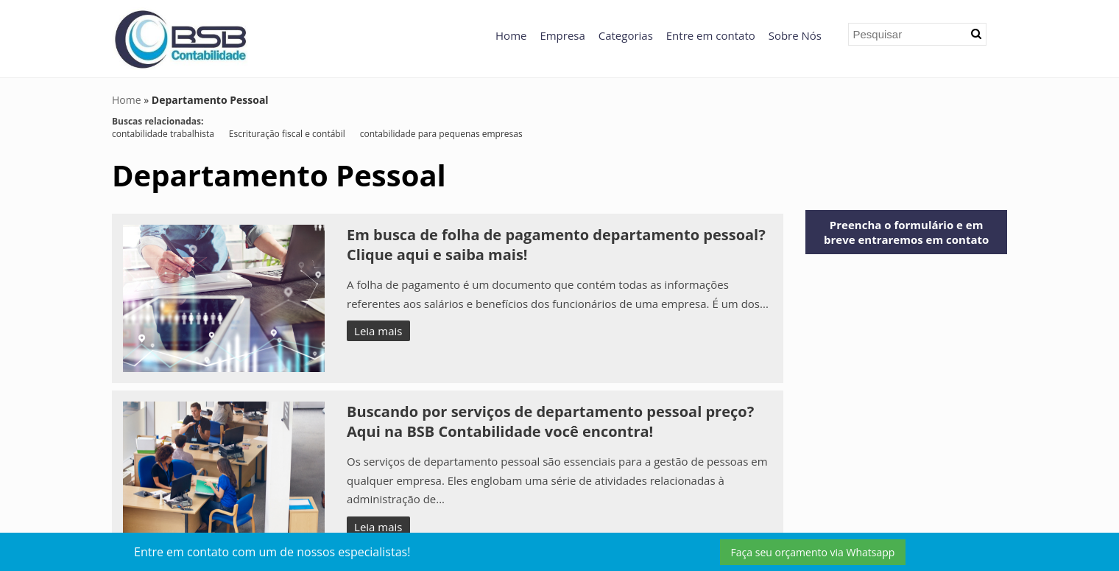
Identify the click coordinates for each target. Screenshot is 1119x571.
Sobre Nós (795, 35)
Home (510, 35)
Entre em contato (710, 35)
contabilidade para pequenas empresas (441, 133)
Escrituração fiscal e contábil (287, 133)
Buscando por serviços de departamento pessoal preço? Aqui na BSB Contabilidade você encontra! (550, 421)
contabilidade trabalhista (163, 133)
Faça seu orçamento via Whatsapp (813, 552)
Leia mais (378, 330)
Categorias (626, 35)
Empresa (562, 35)
